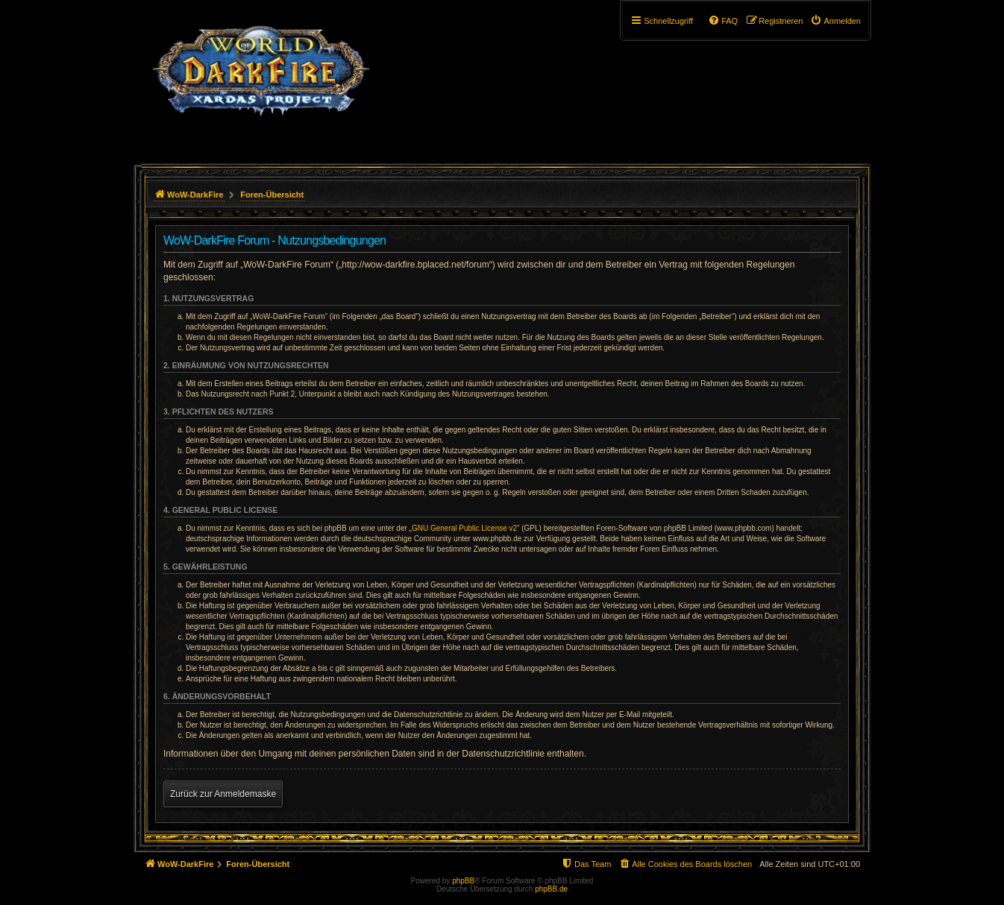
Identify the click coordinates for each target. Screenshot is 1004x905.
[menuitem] (835, 21)
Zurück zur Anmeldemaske (223, 794)
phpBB (463, 881)
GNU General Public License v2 (464, 528)
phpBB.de (551, 889)
